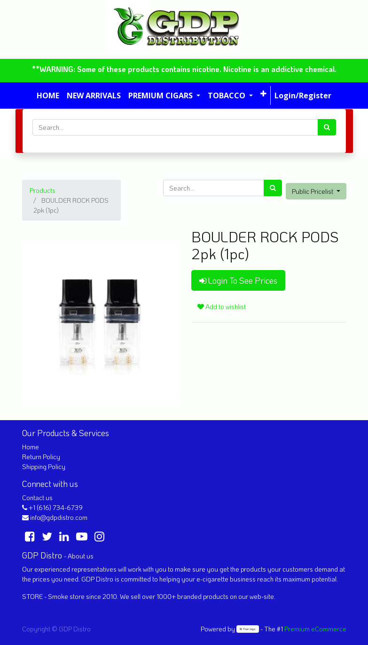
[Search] (327, 127)
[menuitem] (48, 95)
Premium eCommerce (315, 628)
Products (42, 190)
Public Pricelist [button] (313, 191)
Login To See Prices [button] (238, 280)
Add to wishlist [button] (221, 306)
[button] (263, 93)
